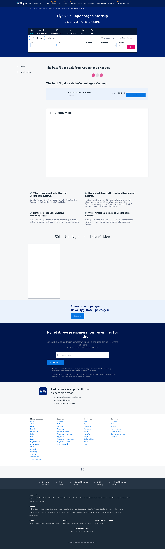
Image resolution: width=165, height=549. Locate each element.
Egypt (31, 523)
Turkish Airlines (89, 439)
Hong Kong (67, 523)
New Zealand (99, 523)
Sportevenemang (36, 459)
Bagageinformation (64, 442)
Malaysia (75, 523)
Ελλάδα (102, 509)
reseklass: (123, 38)
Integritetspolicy (116, 431)
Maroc (42, 523)
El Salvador (51, 498)
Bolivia (39, 498)
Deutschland (82, 509)
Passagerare (121, 42)
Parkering (121, 3)
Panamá (123, 498)
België (31, 509)
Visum (32, 447)
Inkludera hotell (109, 38)
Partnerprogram (116, 424)
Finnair (86, 442)
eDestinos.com (88, 531)
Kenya (37, 523)
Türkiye (90, 523)
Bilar (80, 3)
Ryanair (86, 424)
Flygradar (60, 426)
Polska (72, 512)
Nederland (51, 512)
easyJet (86, 436)
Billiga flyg (44, 3)
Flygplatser (61, 436)
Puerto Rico (33, 501)
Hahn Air (87, 434)
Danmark (73, 509)
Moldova (44, 512)
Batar (32, 439)
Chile (44, 498)
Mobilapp (60, 421)
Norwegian (88, 429)
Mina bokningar (116, 429)
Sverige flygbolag (63, 431)
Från (32, 42)
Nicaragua (115, 498)
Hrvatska (109, 509)
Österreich (65, 512)
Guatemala (93, 498)
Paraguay (42, 501)
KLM (85, 444)
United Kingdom (34, 515)
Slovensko (105, 512)
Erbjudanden (89, 3)
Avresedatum (88, 42)
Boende (74, 3)
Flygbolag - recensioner (65, 434)
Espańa (90, 509)
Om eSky (114, 421)
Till (59, 42)
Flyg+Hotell (33, 3)
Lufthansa (87, 426)
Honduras (101, 498)
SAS (85, 421)
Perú (128, 498)
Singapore (82, 523)
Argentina (32, 498)
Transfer (111, 3)
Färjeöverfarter (35, 442)
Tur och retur (38, 38)
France (96, 509)
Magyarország (34, 512)
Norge (58, 512)
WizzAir (86, 431)
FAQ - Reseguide (63, 444)
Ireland (116, 509)
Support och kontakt (118, 434)
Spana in (77, 316)
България (53, 509)
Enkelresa (51, 38)
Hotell (32, 434)
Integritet (114, 436)
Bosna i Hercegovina (42, 509)
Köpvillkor (114, 426)
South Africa (56, 523)
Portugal (79, 512)
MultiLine (60, 424)
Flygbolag (60, 429)
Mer (128, 3)
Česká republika (63, 509)
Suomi (112, 512)
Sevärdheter (101, 3)
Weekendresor (56, 3)
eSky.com (78, 531)
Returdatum (104, 42)
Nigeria (48, 523)
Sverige (97, 512)
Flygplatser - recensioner (65, 439)
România (91, 512)
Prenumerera (55, 362)
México (108, 498)
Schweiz (118, 512)
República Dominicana (80, 498)
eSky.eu (71, 531)
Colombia (59, 498)
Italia (121, 509)
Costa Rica (68, 498)
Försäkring (33, 449)
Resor (66, 3)
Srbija (85, 512)
